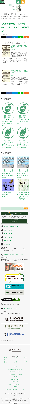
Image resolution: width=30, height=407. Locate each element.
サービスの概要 (14, 219)
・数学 (5, 362)
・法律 (5, 357)
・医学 (5, 361)
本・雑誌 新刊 (7, 244)
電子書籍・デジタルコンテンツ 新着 (13, 254)
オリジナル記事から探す (11, 226)
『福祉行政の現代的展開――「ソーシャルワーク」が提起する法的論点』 (19, 46)
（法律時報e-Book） (16, 49)
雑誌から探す (8, 233)
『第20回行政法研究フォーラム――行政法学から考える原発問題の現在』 (19, 71)
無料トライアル (14, 221)
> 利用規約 (15, 381)
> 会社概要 (15, 386)
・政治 (15, 357)
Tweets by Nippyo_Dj (7, 340)
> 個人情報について (14, 384)
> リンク (15, 376)
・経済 (25, 357)
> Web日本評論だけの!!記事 (15, 369)
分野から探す (8, 230)
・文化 (15, 359)
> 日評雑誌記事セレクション (15, 374)
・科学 (15, 362)
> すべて (15, 366)
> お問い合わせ (15, 379)
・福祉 (15, 361)
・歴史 (25, 359)
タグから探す (8, 237)
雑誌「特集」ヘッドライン (11, 308)
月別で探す (7, 240)
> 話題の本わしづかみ (15, 371)
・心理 (25, 361)
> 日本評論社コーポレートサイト (15, 389)
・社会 (5, 359)
